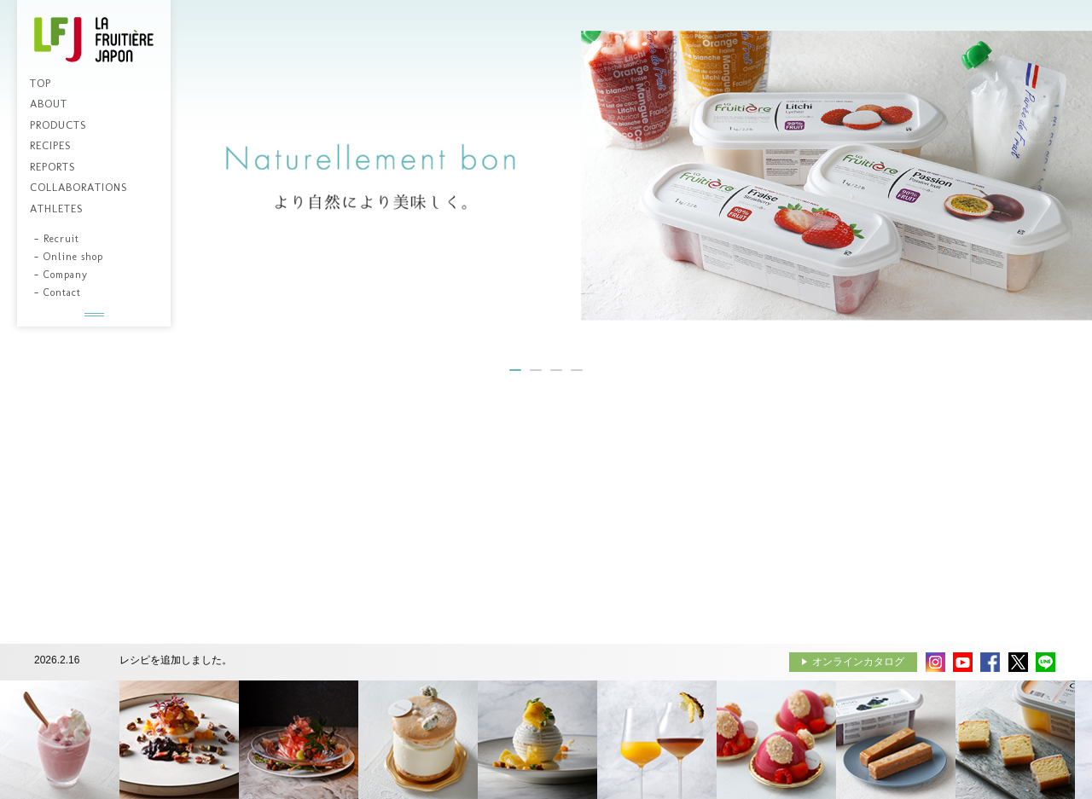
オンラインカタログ (858, 662)
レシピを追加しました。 (175, 660)
